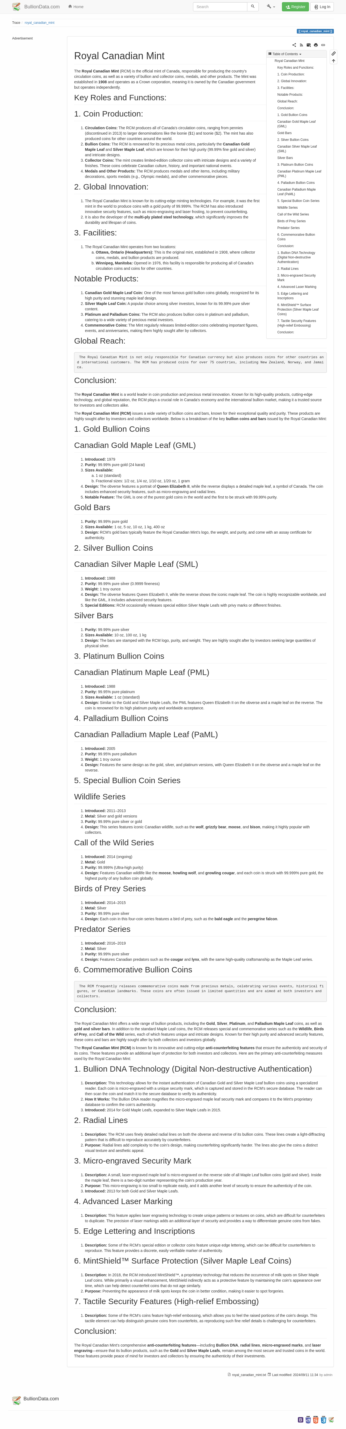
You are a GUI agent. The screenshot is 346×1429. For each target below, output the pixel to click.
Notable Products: (290, 95)
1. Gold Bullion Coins (292, 115)
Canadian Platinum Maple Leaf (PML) (299, 174)
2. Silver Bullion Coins (293, 140)
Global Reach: (287, 101)
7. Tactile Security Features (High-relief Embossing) (296, 323)
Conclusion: (285, 108)
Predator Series (288, 228)
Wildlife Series (287, 208)
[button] (271, 7)
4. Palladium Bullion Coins (296, 183)
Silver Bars (285, 158)
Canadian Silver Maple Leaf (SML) (297, 149)
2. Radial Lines (288, 269)
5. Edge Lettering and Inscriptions (292, 296)
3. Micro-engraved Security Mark (296, 278)
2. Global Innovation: (292, 81)
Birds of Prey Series (291, 221)
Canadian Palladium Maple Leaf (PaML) (296, 192)
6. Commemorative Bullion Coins (296, 237)
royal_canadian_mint (40, 23)
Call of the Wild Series (293, 214)
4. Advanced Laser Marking (296, 287)
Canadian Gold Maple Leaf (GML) (296, 124)
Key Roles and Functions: (295, 67)
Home (76, 6)
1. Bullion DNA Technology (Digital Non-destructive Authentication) (296, 257)
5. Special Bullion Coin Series (298, 201)
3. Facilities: (285, 88)
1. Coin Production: (291, 74)
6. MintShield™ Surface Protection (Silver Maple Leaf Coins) (298, 309)
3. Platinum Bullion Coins (295, 165)
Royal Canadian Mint (289, 61)
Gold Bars (284, 133)
